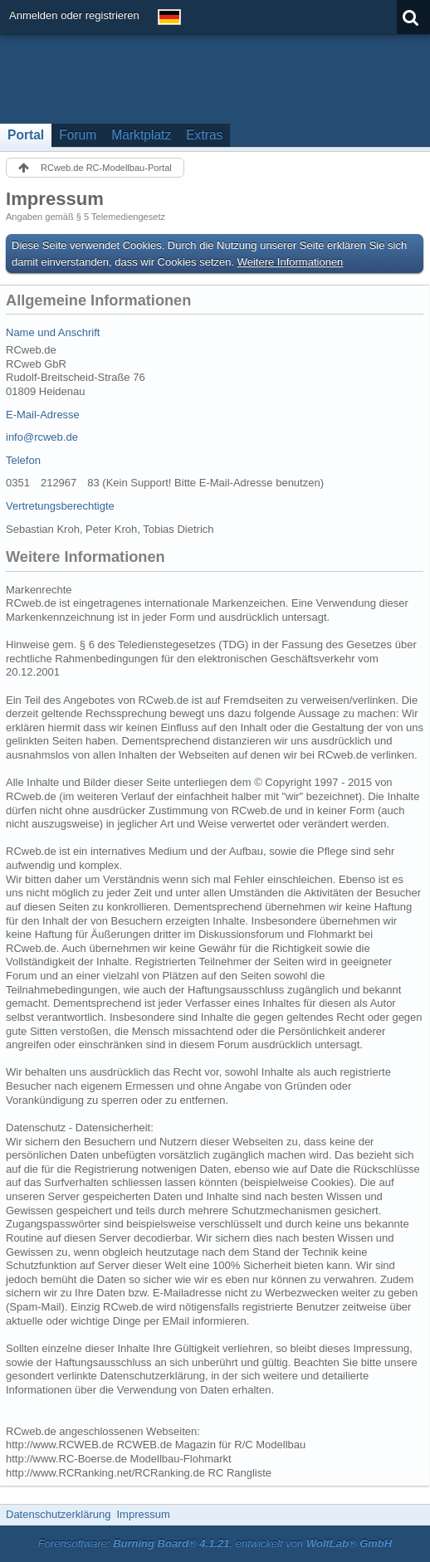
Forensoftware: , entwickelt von (215, 1543)
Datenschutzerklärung (58, 1514)
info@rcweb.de (42, 437)
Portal (25, 135)
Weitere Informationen (290, 262)
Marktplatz (141, 135)
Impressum (142, 1514)
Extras (204, 135)
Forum (77, 135)
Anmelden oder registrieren (74, 15)
